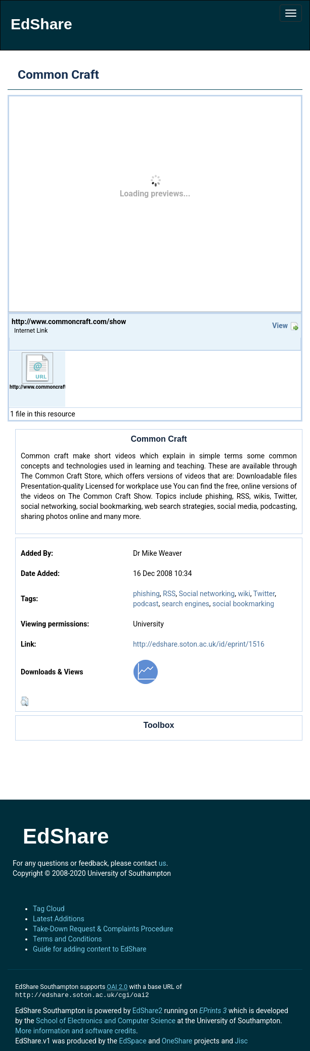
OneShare (177, 1041)
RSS (169, 594)
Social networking (207, 594)
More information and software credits (75, 1031)
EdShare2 (147, 1011)
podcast (146, 604)
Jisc (241, 1041)
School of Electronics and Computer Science (105, 1021)
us (162, 863)
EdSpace (132, 1041)
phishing (146, 594)
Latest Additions (58, 919)
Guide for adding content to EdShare (90, 949)
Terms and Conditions (67, 939)
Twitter (264, 594)
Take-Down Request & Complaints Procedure (103, 929)
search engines (185, 604)
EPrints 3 (213, 1011)
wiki (244, 594)
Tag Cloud (49, 909)
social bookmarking (243, 604)
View (280, 326)
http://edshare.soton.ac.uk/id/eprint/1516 (198, 644)
